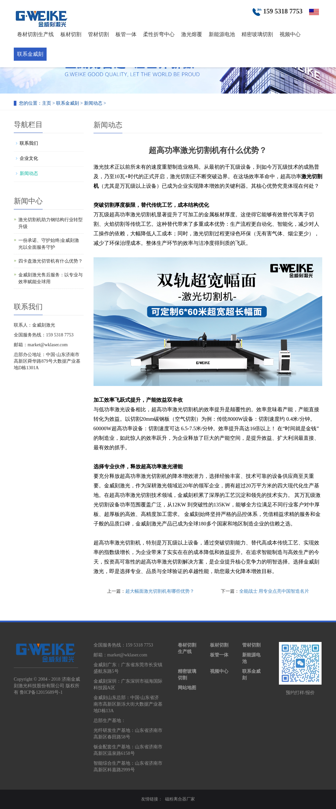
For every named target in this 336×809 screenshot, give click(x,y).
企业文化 (29, 158)
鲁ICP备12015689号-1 (41, 692)
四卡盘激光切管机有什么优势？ (50, 261)
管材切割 (98, 34)
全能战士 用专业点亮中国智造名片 (274, 591)
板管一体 (126, 34)
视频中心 (290, 34)
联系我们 (29, 143)
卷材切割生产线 (35, 34)
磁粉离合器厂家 (180, 799)
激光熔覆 (191, 34)
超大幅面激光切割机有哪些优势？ (159, 591)
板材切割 (70, 34)
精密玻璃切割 (257, 34)
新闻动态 (93, 103)
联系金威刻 (30, 54)
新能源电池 (222, 34)
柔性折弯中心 (159, 34)
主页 (46, 103)
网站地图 (187, 687)
